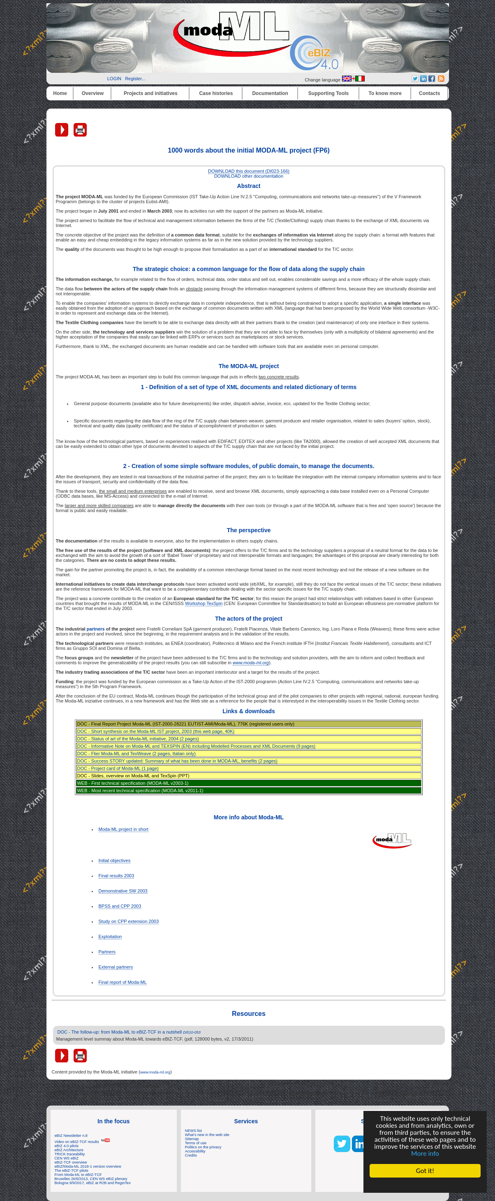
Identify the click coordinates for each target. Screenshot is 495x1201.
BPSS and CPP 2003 (120, 906)
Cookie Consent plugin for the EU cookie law (425, 1184)
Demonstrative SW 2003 (123, 890)
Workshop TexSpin (203, 603)
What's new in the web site (207, 1135)
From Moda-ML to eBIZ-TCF (78, 1175)
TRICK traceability (70, 1154)
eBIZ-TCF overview (71, 1162)
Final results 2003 (116, 875)
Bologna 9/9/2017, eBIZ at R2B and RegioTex (93, 1183)
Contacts (429, 93)
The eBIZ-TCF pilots (71, 1171)
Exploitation (110, 936)
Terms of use (195, 1143)
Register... (135, 78)
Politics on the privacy (203, 1147)
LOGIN (114, 78)
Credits (191, 1155)
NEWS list (193, 1131)
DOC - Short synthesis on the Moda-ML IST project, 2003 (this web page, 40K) (155, 731)
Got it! (425, 1170)
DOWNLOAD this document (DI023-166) (248, 171)
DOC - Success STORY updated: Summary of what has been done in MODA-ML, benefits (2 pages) (177, 760)
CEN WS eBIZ (67, 1158)
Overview (93, 93)
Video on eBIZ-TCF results (83, 1142)
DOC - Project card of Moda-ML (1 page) (117, 768)
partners (96, 628)
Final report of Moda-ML (123, 982)
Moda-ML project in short (123, 829)
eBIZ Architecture (69, 1150)
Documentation (270, 93)
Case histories (216, 93)
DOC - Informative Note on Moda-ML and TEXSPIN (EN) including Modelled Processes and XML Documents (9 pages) (196, 746)
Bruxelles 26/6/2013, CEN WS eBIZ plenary (91, 1179)
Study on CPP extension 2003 (129, 921)
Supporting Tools (328, 93)
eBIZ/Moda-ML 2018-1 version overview (88, 1166)
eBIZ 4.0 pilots (67, 1146)
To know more (385, 93)
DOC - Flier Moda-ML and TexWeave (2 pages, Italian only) (136, 753)
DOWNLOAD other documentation (248, 176)
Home (60, 93)
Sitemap (192, 1139)
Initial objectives (115, 860)
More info (425, 1153)
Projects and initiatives (151, 93)
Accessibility (195, 1151)
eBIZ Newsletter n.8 (71, 1136)
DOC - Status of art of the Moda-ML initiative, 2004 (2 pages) (138, 738)
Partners (107, 951)
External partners (116, 967)
